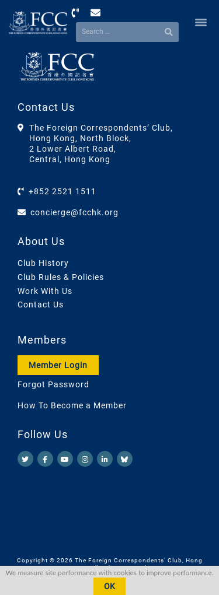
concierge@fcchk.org (74, 212)
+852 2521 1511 (62, 191)
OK (109, 586)
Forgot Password (53, 384)
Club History (43, 263)
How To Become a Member (72, 405)
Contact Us (41, 304)
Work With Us (45, 291)
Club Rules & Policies (61, 277)
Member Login (58, 365)
